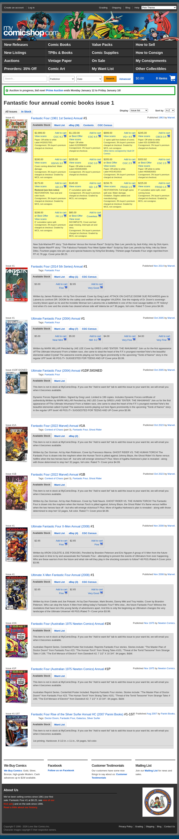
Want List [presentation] (59, 125)
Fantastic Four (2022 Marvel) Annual (54, 425)
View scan (74, 219)
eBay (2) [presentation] (73, 436)
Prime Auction (54, 90)
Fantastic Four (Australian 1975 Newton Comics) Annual (67, 623)
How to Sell (145, 45)
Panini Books (168, 713)
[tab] (41, 125)
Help (136, 7)
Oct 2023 (159, 425)
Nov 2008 (159, 525)
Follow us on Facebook (61, 770)
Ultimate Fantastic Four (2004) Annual (55, 318)
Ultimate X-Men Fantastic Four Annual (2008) (60, 575)
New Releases (16, 45)
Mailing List (151, 770)
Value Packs (102, 45)
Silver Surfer (93, 718)
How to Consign (149, 53)
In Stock (26, 111)
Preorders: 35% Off (20, 69)
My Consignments (151, 61)
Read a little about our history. (21, 807)
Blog (127, 7)
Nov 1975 (149, 623)
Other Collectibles (151, 69)
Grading (103, 7)
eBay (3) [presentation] (73, 582)
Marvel (171, 117)
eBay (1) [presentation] (73, 276)
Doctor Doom (52, 718)
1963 (161, 117)
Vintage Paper (60, 61)
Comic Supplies (105, 53)
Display (124, 110)
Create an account (14, 7)
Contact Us (169, 826)
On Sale (98, 61)
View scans (41, 136)
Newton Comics (166, 623)
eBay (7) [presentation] (73, 328)
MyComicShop (31, 31)
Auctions (11, 61)
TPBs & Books (60, 53)
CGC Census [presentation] (105, 125)
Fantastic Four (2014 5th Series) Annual (57, 266)
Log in (31, 7)
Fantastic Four (52, 270)
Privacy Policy (126, 826)
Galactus (81, 718)
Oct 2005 (159, 317)
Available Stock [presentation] (41, 125)
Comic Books (59, 45)
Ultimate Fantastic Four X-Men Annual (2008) (60, 526)
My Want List (103, 69)
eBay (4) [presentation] (73, 533)
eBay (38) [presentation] (74, 125)
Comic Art (56, 69)
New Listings (15, 53)
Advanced (125, 79)
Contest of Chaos (54, 429)
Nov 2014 (159, 265)
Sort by (159, 110)
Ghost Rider (95, 429)
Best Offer (77, 136)
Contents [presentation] (88, 125)
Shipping (116, 7)
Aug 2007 (152, 713)
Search (110, 78)
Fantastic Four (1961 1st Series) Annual (57, 118)
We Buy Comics (13, 770)
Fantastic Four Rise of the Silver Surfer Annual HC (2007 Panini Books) (77, 714)
